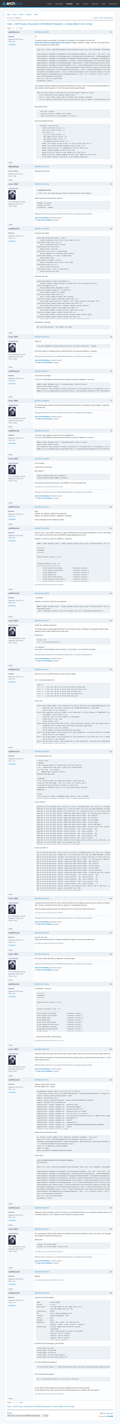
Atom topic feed (108, 1413)
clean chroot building (42, 218)
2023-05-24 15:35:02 (42, 751)
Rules (15, 14)
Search (21, 14)
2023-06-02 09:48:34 (42, 1272)
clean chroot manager (44, 220)
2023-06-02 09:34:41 (42, 1229)
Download (112, 4)
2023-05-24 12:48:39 (42, 528)
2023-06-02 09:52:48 (42, 1293)
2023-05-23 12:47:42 (42, 337)
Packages (59, 4)
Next (20, 28)
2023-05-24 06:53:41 (42, 371)
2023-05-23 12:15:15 (42, 184)
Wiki (77, 4)
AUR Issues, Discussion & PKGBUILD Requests (39, 24)
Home (49, 4)
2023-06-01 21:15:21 (42, 1080)
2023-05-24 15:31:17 (42, 669)
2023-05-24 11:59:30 (42, 459)
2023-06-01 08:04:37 (42, 1049)
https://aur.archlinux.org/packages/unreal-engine (52, 42)
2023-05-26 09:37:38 (42, 954)
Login (36, 14)
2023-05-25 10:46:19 (42, 898)
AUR (103, 4)
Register (29, 14)
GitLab (85, 4)
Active (101, 18)
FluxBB (110, 1416)
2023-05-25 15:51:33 (42, 933)
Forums (69, 4)
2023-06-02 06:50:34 (42, 1208)
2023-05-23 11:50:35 (42, 166)
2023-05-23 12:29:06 (42, 229)
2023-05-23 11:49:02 (42, 32)
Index (9, 14)
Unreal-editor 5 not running (79, 24)
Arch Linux (13, 3)
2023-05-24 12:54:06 (42, 593)
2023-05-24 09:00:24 (42, 401)
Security (95, 4)
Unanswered (108, 18)
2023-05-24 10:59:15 (42, 431)
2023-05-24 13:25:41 (42, 621)
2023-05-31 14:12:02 (42, 984)
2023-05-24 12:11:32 (42, 507)
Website (13, 44)
